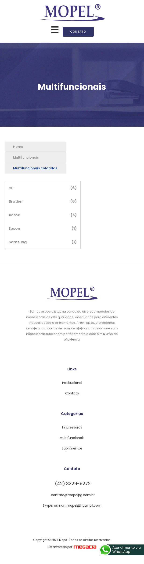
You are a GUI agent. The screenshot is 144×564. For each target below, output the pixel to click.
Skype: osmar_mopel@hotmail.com (72, 505)
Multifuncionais (26, 157)
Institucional (72, 382)
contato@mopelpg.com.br (73, 495)
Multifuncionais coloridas (35, 168)
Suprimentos (72, 448)
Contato (78, 32)
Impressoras (72, 427)
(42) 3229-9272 (73, 483)
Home (18, 146)
